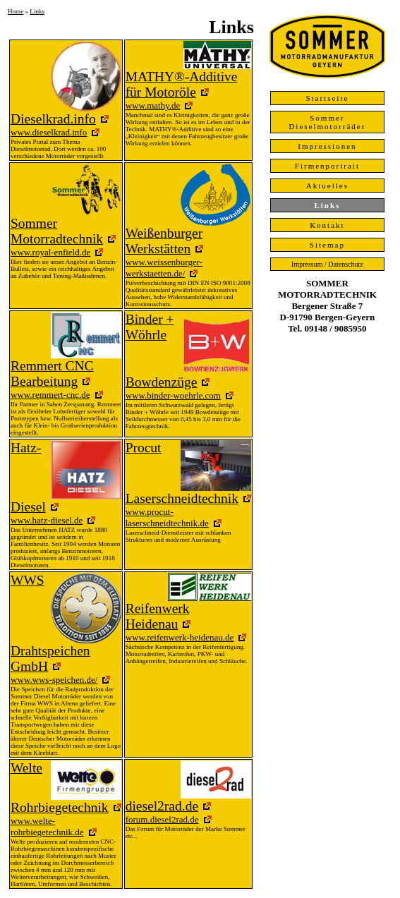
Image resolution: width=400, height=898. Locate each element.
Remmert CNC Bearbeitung (52, 373)
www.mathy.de (153, 105)
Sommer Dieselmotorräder (327, 122)
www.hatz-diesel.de (47, 520)
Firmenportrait (327, 166)
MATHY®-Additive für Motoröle (182, 84)
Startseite (327, 98)
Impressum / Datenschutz (327, 264)
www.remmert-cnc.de (50, 394)
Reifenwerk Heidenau (158, 616)
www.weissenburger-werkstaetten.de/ (164, 268)
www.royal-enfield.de (50, 252)
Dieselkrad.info (53, 118)
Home (15, 11)
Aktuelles (327, 185)
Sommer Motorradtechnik (57, 231)
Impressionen (327, 146)
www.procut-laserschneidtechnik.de (167, 517)
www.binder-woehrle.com (173, 395)
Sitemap (327, 245)
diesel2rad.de (162, 806)
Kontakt (327, 225)
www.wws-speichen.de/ (54, 679)
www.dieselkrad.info (49, 132)
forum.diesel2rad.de (162, 819)
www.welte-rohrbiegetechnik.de (47, 826)
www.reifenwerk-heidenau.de (180, 637)
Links (37, 11)
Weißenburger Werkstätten (164, 241)
